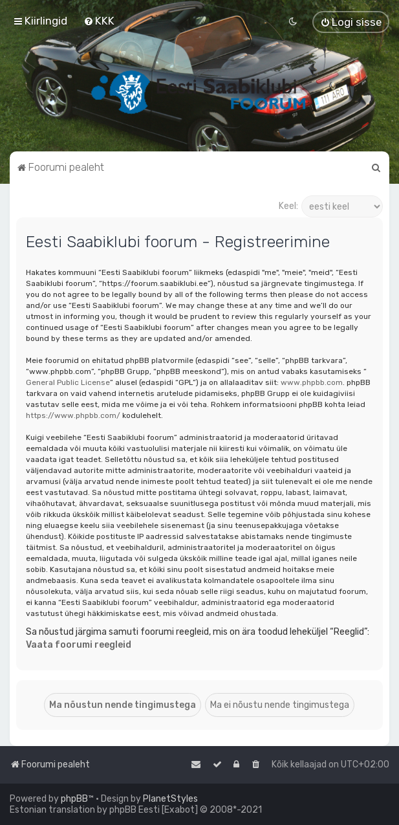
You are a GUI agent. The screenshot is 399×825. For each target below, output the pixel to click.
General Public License (68, 382)
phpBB (74, 798)
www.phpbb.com (312, 382)
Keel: (288, 206)
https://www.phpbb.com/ (73, 415)
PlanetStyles (170, 798)
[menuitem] (99, 20)
